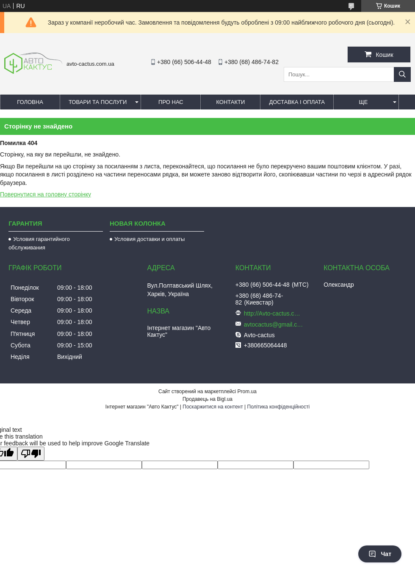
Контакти (230, 102)
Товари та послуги (98, 102)
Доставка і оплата (297, 102)
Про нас (170, 102)
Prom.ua (247, 391)
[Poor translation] (30, 454)
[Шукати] (402, 74)
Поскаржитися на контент (213, 407)
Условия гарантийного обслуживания (39, 243)
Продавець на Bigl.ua (207, 399)
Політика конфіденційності (278, 407)
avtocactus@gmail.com (273, 324)
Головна (30, 102)
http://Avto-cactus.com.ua (273, 313)
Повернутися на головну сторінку (45, 194)
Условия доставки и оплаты (149, 239)
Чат (379, 554)
